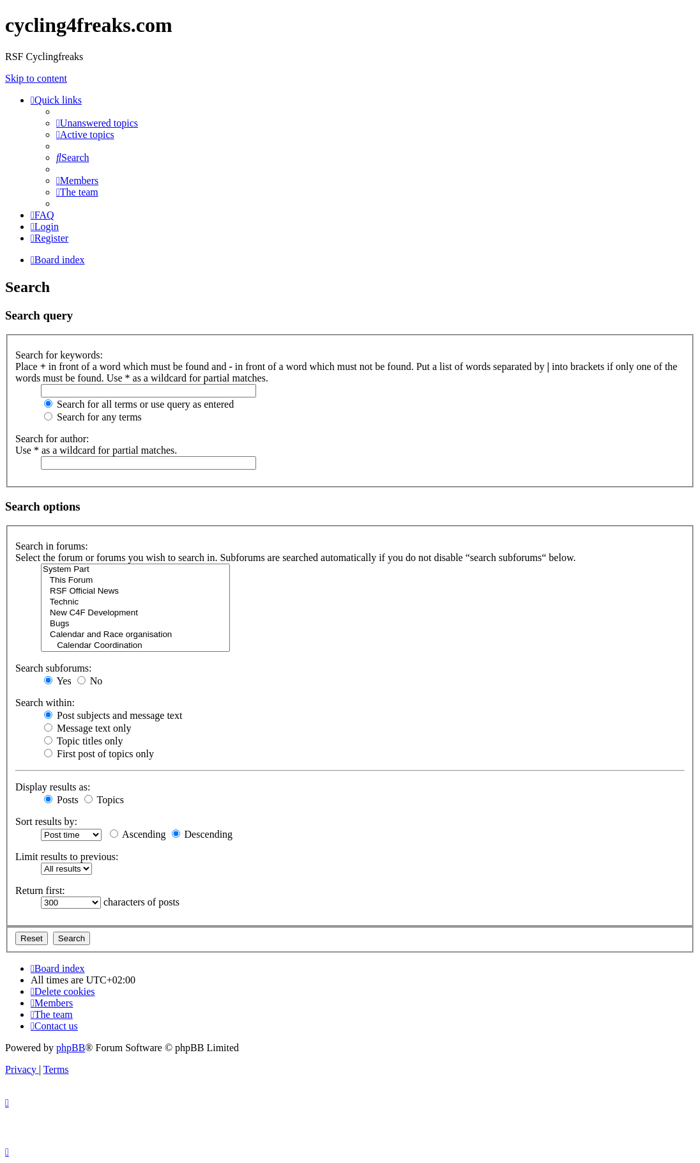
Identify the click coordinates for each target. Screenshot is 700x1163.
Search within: (45, 702)
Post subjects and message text (113, 715)
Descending (202, 834)
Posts (61, 799)
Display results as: (52, 787)
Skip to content (36, 78)
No (90, 680)
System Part (135, 569)
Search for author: (52, 438)
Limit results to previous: (66, 856)
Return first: (40, 890)
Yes (58, 680)
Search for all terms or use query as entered (139, 404)
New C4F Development (135, 613)
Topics (104, 799)
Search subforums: (53, 668)
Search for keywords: (59, 355)
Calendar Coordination (135, 645)
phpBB (70, 1047)
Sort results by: (46, 821)
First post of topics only (99, 753)
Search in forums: (51, 546)
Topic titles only (83, 741)
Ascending (138, 834)
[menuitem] (97, 123)
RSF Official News (135, 591)
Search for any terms (93, 417)
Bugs (135, 624)
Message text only (87, 728)
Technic (135, 602)
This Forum (135, 580)
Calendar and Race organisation (135, 634)
